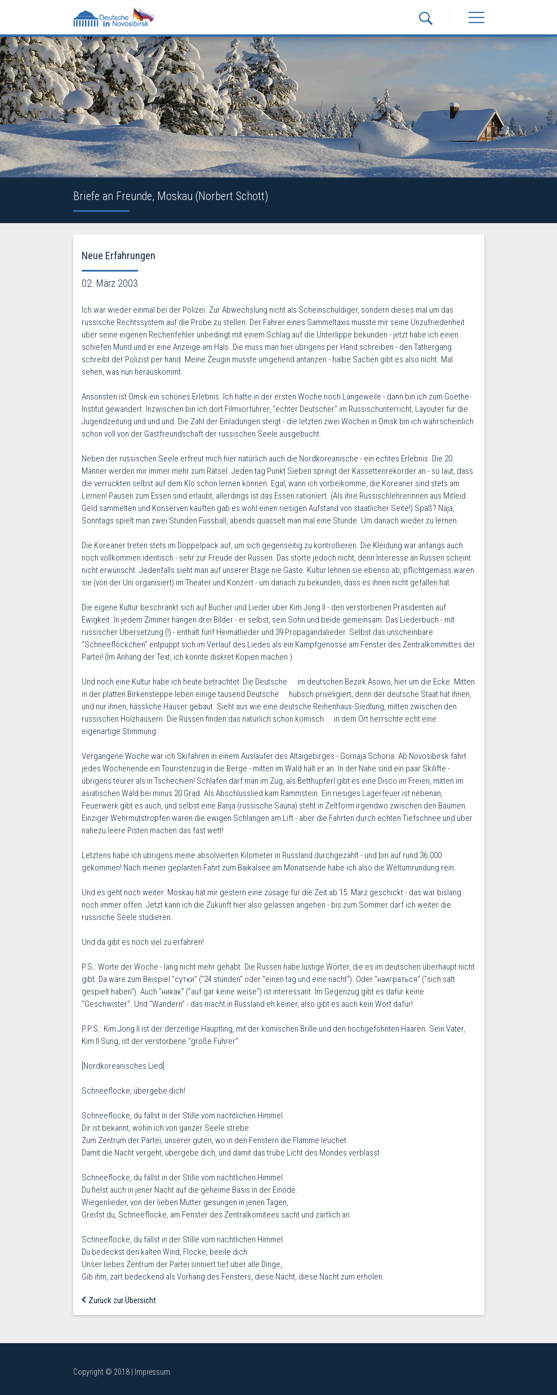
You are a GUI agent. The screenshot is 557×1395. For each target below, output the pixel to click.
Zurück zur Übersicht (119, 1300)
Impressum (152, 1371)
